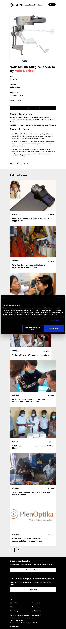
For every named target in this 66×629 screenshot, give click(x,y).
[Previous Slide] (12, 550)
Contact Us (13, 603)
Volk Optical (25, 71)
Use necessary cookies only (32, 328)
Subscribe (33, 589)
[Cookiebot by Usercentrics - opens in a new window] (56, 298)
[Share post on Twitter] (22, 164)
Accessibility (14, 611)
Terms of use (36, 603)
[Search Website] (50, 4)
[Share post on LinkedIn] (25, 164)
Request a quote (33, 108)
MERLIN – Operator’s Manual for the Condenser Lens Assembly (33, 125)
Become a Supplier (33, 570)
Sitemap (12, 607)
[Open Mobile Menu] (54, 4)
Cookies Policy (36, 611)
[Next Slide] (18, 550)
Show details (55, 320)
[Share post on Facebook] (18, 164)
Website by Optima (14, 626)
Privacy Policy (36, 607)
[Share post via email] (29, 164)
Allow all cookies (53, 328)
